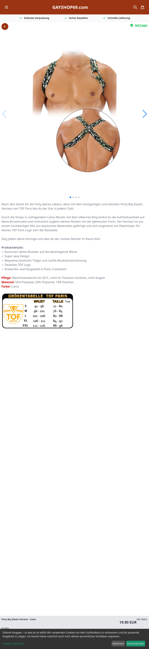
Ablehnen (118, 643)
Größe (5, 628)
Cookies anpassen (13, 643)
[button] (144, 114)
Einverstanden (135, 643)
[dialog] (74, 639)
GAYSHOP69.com (70, 7)
